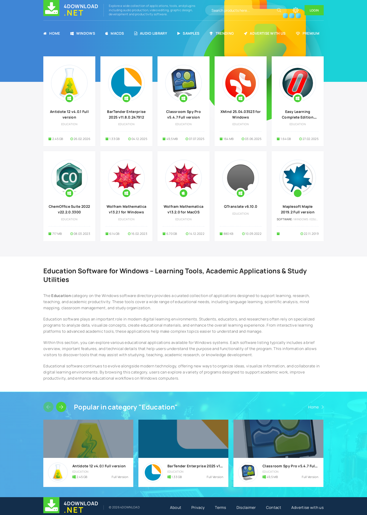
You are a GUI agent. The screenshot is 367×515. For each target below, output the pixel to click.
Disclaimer (246, 507)
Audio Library (150, 33)
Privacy (198, 507)
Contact (273, 507)
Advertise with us (264, 33)
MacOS (114, 33)
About (175, 507)
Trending (221, 33)
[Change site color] (295, 10)
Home (51, 33)
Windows (82, 33)
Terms (220, 507)
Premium (307, 33)
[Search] (279, 10)
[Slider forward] (61, 407)
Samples (188, 33)
